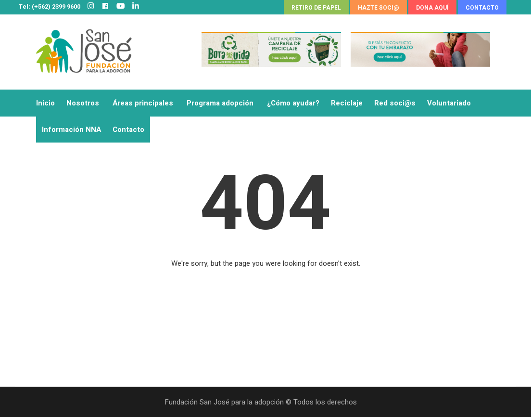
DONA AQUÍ (432, 7)
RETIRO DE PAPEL (316, 7)
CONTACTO (482, 7)
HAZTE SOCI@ (378, 7)
